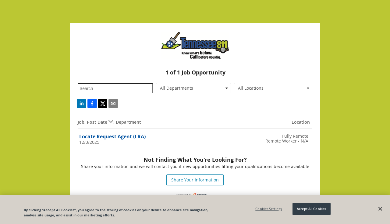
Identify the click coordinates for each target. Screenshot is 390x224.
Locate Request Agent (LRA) (112, 136)
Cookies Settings (268, 209)
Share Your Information (195, 180)
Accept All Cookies (311, 209)
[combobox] (193, 88)
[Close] (380, 208)
